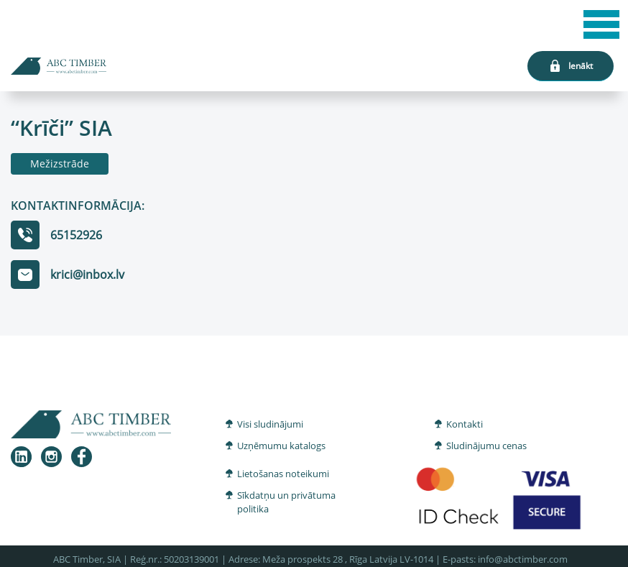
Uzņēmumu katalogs (281, 445)
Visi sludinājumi (270, 424)
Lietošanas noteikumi (283, 473)
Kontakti (464, 424)
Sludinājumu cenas (486, 445)
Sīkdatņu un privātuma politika (286, 502)
